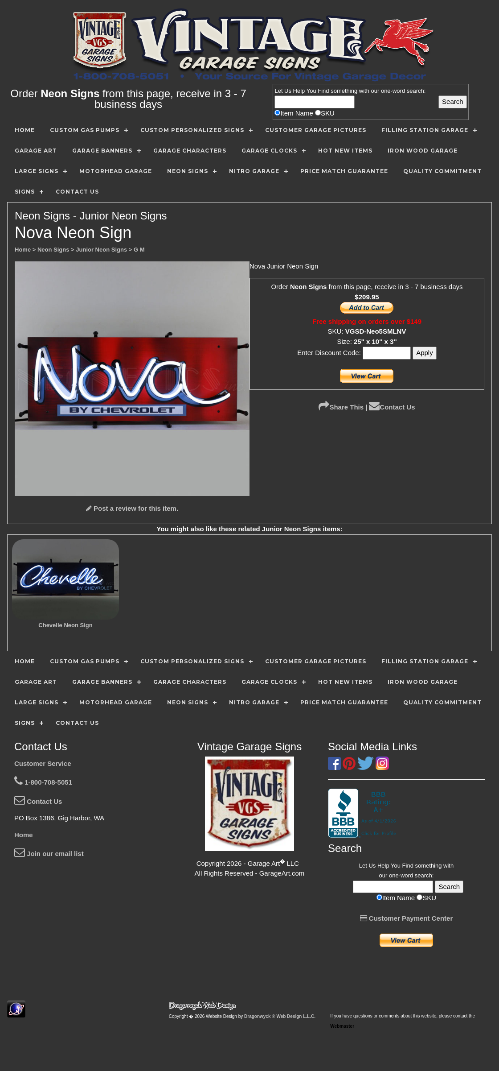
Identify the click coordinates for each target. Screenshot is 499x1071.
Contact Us (392, 407)
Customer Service (42, 763)
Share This (341, 407)
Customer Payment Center (406, 918)
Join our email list (49, 853)
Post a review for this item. (132, 508)
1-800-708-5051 (43, 782)
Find (323, 90)
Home (23, 835)
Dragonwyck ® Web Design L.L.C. (279, 1016)
